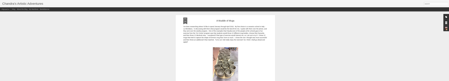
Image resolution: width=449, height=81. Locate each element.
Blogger (231, 79)
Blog (13, 9)
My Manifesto (33, 9)
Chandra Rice (234, 37)
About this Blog (22, 9)
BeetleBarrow (44, 9)
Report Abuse (238, 79)
